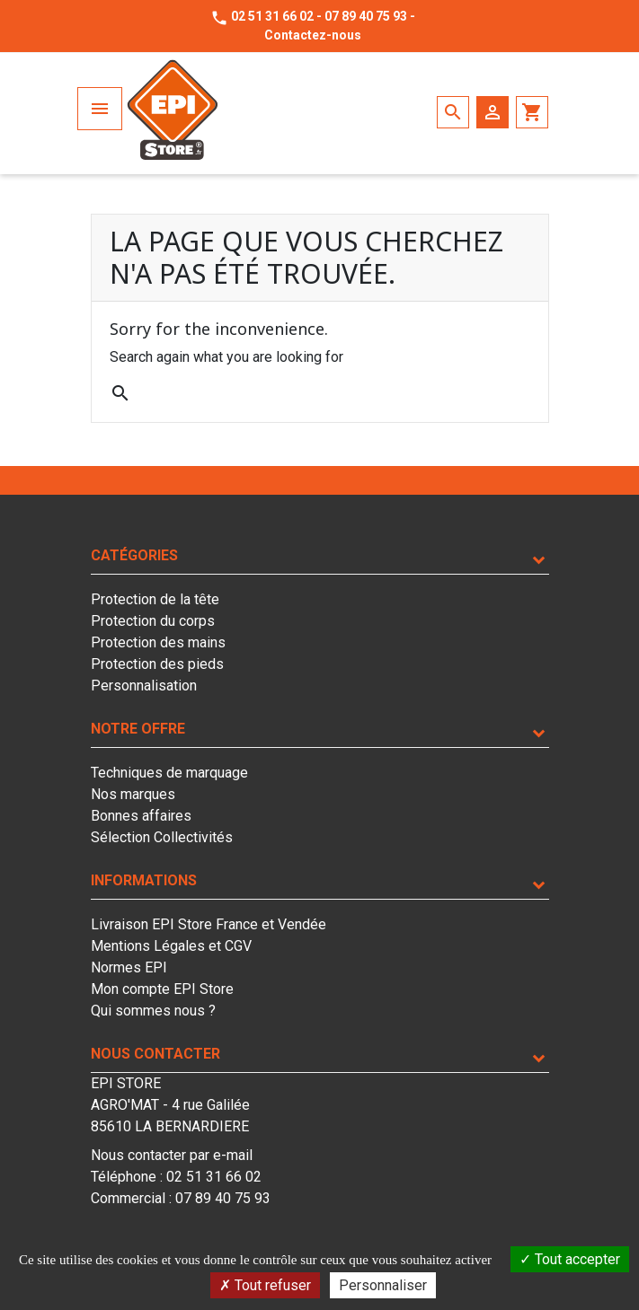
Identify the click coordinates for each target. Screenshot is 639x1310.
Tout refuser (265, 1285)
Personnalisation (144, 685)
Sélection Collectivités (162, 837)
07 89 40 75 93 (365, 16)
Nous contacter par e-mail (172, 1155)
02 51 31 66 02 (272, 16)
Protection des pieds (157, 664)
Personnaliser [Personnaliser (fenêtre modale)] (383, 1285)
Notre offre (138, 728)
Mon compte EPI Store (162, 989)
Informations (144, 880)
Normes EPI (129, 967)
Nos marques (133, 794)
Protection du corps (153, 620)
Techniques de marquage (169, 772)
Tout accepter (569, 1259)
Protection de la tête (155, 599)
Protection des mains (158, 642)
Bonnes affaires (141, 815)
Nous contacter (155, 1053)
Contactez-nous (312, 35)
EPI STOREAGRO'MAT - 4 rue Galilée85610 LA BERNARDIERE (170, 1105)
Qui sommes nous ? (153, 1010)
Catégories (134, 555)
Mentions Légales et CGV (171, 945)
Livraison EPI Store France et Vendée (208, 924)
